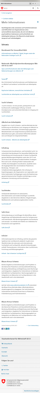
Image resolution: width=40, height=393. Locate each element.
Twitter (5, 365)
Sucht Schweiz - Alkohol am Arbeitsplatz (15, 140)
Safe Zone (5, 227)
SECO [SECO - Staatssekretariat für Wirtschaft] (5, 8)
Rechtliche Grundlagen (31, 391)
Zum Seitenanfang (33, 325)
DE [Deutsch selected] (30, 3)
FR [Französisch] (33, 3)
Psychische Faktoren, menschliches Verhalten (16, 90)
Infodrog (4, 182)
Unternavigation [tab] (7, 13)
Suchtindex (5, 204)
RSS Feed (6, 374)
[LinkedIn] (8, 328)
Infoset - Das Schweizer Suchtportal (13, 253)
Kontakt (4, 352)
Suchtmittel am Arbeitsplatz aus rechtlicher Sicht (17, 94)
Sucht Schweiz (6, 116)
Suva (3, 79)
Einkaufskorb (8, 343)
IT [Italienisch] (35, 3)
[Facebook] (3, 328)
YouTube (6, 369)
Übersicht (5, 356)
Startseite (5, 347)
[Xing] (7, 328)
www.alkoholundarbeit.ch (18, 285)
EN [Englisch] (38, 3)
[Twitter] (5, 328)
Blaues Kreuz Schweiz (9, 281)
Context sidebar (8, 18)
